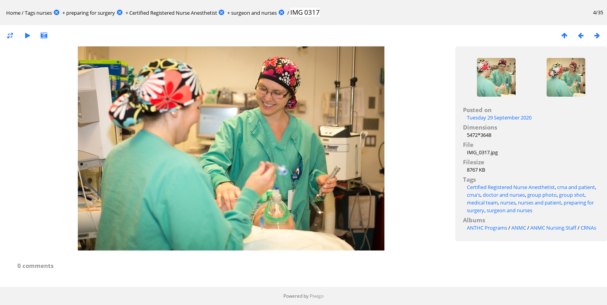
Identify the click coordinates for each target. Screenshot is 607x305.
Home (13, 12)
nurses (44, 12)
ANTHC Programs (487, 227)
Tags (30, 12)
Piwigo (317, 296)
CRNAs (588, 227)
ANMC (518, 227)
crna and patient (576, 187)
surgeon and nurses (254, 12)
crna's (473, 194)
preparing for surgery (90, 12)
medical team (482, 202)
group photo (542, 194)
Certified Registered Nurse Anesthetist (173, 12)
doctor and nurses (504, 194)
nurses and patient (539, 202)
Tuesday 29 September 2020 (499, 117)
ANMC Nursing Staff (553, 227)
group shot (572, 194)
